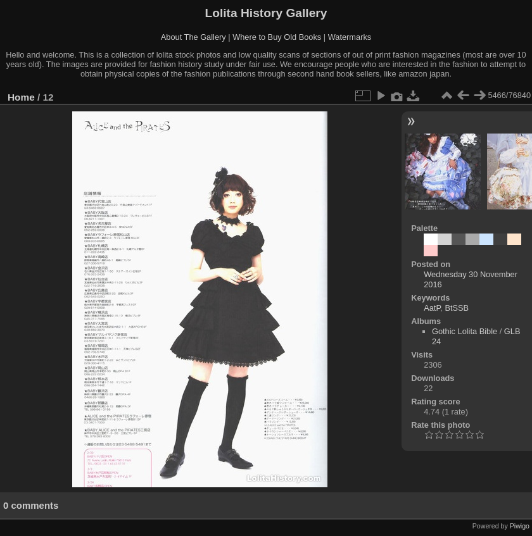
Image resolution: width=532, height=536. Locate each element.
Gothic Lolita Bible (464, 331)
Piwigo (519, 526)
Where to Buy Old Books (276, 37)
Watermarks (350, 37)
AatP (432, 308)
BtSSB (457, 308)
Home (21, 97)
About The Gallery (193, 37)
